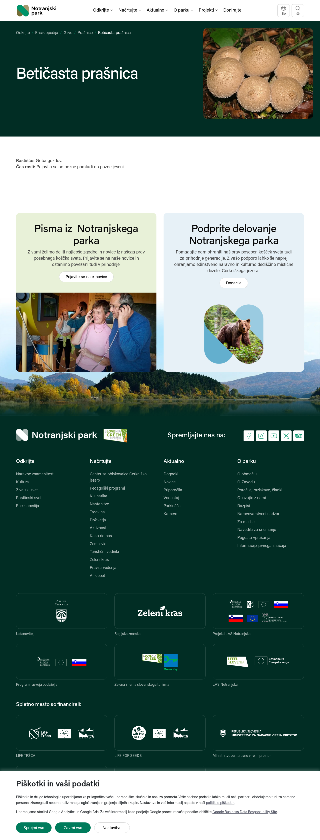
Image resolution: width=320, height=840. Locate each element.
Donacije (234, 283)
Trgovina (97, 512)
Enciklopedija (46, 33)
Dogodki (171, 474)
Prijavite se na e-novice (86, 277)
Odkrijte (23, 33)
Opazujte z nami (251, 498)
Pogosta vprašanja (253, 538)
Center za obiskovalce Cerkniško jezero (118, 477)
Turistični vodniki (104, 552)
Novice (170, 482)
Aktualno (174, 461)
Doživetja (98, 520)
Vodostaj (171, 498)
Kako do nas (101, 536)
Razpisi (243, 506)
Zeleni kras (99, 560)
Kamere (170, 514)
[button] (103, 11)
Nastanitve (99, 504)
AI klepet (97, 576)
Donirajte (232, 10)
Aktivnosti (98, 528)
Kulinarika (98, 496)
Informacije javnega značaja (261, 546)
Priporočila (173, 490)
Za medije (245, 522)
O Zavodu (246, 482)
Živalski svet (27, 490)
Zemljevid (98, 544)
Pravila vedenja (103, 568)
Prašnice (85, 33)
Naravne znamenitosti (35, 474)
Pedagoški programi (107, 488)
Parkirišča (172, 506)
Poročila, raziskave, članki (259, 490)
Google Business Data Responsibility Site (244, 812)
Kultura (22, 482)
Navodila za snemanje (256, 530)
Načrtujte (101, 461)
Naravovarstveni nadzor (258, 514)
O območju (247, 474)
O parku (246, 461)
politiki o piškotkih (220, 803)
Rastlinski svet (29, 498)
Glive (68, 33)
